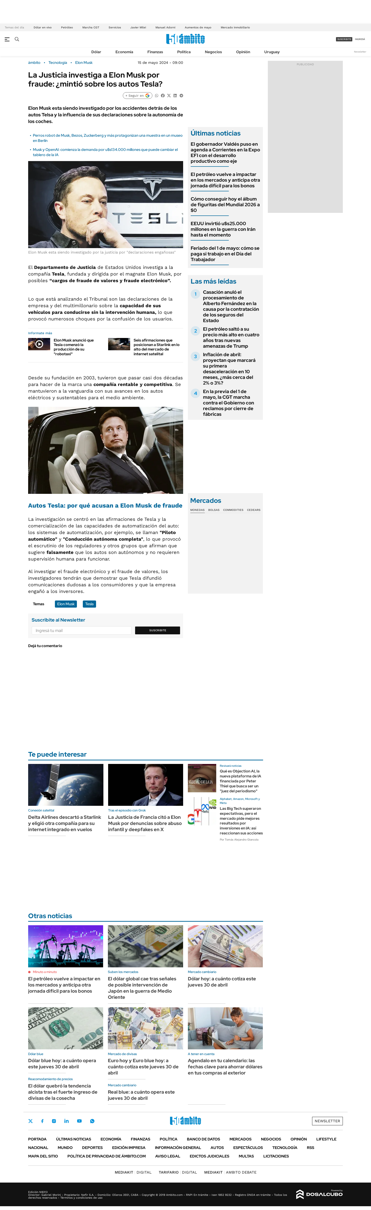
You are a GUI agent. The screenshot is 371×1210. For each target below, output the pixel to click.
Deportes (92, 1147)
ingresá (360, 39)
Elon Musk (84, 63)
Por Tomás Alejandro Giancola (239, 840)
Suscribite (157, 630)
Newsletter (360, 51)
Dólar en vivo (43, 27)
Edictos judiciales (209, 1156)
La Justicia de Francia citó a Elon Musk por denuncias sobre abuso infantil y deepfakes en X (145, 823)
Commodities (233, 510)
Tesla (89, 603)
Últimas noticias (73, 1139)
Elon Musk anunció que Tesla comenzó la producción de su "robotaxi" (74, 347)
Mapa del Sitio (43, 1156)
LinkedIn (66, 1121)
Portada (37, 1139)
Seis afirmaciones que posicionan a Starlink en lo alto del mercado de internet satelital (157, 347)
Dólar (96, 51)
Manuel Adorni (165, 27)
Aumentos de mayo (198, 27)
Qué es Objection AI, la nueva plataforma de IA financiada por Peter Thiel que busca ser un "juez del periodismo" (240, 781)
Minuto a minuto (45, 972)
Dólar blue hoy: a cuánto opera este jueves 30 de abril (62, 1063)
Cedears (254, 510)
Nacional (38, 1147)
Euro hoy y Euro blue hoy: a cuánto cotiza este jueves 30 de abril (143, 1066)
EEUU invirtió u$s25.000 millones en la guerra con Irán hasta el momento (223, 229)
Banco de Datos (203, 1139)
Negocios (213, 51)
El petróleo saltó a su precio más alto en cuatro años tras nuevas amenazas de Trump (231, 337)
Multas (246, 1156)
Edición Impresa (129, 1147)
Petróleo (67, 27)
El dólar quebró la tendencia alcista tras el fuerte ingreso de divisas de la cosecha (62, 1092)
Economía (124, 51)
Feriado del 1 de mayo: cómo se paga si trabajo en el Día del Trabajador (225, 254)
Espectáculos (248, 1147)
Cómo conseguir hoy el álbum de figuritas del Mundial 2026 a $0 (225, 204)
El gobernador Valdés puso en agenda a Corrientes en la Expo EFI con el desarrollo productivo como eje (225, 152)
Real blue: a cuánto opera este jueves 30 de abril (141, 1095)
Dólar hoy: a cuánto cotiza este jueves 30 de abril (222, 982)
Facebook (42, 1121)
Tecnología (58, 63)
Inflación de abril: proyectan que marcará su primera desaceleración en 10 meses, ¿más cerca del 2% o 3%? (229, 368)
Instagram (54, 1121)
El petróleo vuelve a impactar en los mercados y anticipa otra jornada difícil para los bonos (225, 180)
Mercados (241, 1139)
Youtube (79, 1121)
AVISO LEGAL (167, 1156)
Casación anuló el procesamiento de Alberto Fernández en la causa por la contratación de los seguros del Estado (231, 306)
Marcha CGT (90, 27)
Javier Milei (138, 27)
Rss (310, 1147)
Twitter (30, 1121)
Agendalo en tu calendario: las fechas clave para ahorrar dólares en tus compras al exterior (225, 1066)
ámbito (34, 63)
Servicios (115, 27)
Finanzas (155, 51)
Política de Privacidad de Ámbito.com (106, 1156)
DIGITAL (133, 1172)
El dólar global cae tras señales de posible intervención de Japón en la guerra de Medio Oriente (142, 988)
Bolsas (214, 510)
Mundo (65, 1147)
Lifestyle (326, 1139)
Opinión (243, 51)
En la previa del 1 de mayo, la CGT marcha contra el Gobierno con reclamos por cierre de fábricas (228, 402)
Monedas (197, 510)
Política (184, 51)
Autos (217, 1147)
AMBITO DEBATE (230, 1172)
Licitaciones (276, 1156)
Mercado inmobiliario (235, 27)
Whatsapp (92, 1121)
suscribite (344, 39)
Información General (178, 1147)
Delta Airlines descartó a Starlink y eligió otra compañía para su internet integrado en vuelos (64, 823)
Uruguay (272, 51)
